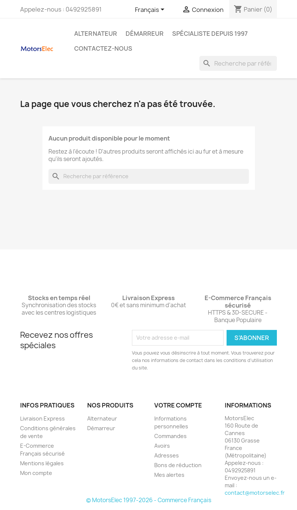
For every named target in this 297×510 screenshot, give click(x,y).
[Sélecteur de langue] (151, 10)
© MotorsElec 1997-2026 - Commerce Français (148, 500)
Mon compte (36, 472)
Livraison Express (42, 418)
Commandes (170, 436)
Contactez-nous (103, 48)
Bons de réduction (178, 465)
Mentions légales (42, 463)
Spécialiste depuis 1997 (210, 33)
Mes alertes (169, 474)
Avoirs (162, 445)
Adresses (166, 455)
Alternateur (95, 33)
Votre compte (178, 405)
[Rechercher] (238, 63)
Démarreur (145, 33)
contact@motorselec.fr (255, 492)
